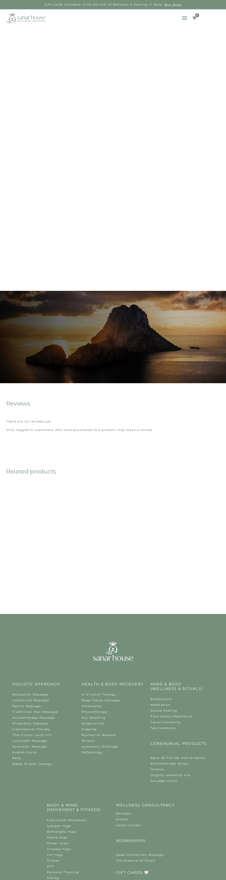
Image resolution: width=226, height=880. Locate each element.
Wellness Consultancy (145, 702)
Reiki (16, 655)
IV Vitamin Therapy (98, 592)
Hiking (53, 775)
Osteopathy (91, 603)
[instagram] (101, 808)
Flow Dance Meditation (172, 614)
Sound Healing (164, 608)
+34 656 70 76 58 (141, 800)
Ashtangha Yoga (62, 729)
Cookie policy (145, 834)
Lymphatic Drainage (99, 644)
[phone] (124, 808)
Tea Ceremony (163, 625)
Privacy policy (121, 834)
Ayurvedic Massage (29, 644)
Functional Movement (67, 717)
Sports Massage (26, 603)
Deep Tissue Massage (100, 597)
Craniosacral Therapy (31, 626)
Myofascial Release (98, 632)
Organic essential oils (171, 672)
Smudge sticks (164, 678)
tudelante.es (124, 838)
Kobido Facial (24, 650)
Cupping (89, 626)
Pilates (53, 758)
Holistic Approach (36, 581)
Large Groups (128, 722)
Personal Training (63, 769)
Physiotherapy (94, 609)
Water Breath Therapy (32, 661)
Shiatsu (88, 638)
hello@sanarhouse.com (92, 800)
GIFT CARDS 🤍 (132, 770)
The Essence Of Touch (135, 758)
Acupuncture (93, 621)
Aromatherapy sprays (170, 661)
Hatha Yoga (57, 735)
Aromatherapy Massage (33, 615)
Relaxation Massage (30, 592)
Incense (157, 666)
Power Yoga (57, 740)
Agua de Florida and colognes (178, 655)
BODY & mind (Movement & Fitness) (74, 704)
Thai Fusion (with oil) (32, 632)
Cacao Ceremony (166, 619)
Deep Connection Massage (140, 752)
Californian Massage (30, 597)
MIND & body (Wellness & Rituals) (177, 583)
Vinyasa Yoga (59, 746)
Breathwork (161, 596)
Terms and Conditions (175, 834)
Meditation (160, 602)
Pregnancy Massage (30, 621)
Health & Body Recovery (112, 581)
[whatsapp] (109, 808)
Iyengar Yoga (59, 723)
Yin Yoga (55, 752)
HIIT (50, 764)
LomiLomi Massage (29, 638)
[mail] (117, 808)
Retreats (123, 711)
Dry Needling (93, 615)
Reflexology (92, 650)
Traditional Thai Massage (35, 609)
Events (122, 716)
